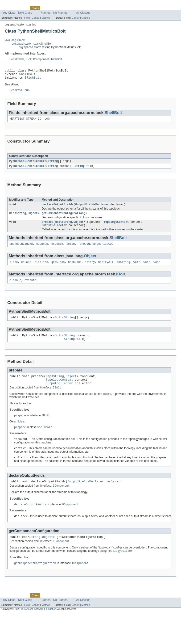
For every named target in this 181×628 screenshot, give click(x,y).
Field (27, 17)
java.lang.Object (15, 40)
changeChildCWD (21, 249)
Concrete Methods (76, 197)
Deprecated (67, 8)
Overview (7, 8)
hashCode (75, 268)
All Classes (83, 12)
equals (26, 268)
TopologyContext (116, 226)
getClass (58, 268)
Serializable (16, 59)
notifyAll (105, 268)
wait (136, 268)
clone (13, 268)
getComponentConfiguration (63, 217)
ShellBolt (27, 75)
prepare (47, 226)
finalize (41, 268)
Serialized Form (19, 92)
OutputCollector (54, 230)
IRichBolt (56, 59)
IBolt (29, 59)
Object (33, 217)
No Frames (60, 12)
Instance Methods (45, 197)
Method (45, 17)
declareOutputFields (58, 208)
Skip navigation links (13, 4)
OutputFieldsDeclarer (92, 208)
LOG (47, 121)
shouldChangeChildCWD (96, 249)
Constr (35, 17)
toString (123, 268)
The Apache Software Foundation (38, 624)
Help (90, 8)
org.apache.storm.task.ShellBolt (32, 43)
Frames (45, 12)
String (53, 164)
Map (11, 217)
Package (21, 8)
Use (45, 8)
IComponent (41, 59)
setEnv (71, 249)
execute (57, 249)
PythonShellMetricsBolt (27, 164)
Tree (54, 8)
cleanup (42, 249)
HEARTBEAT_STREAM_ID (25, 121)
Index (80, 8)
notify (90, 268)
